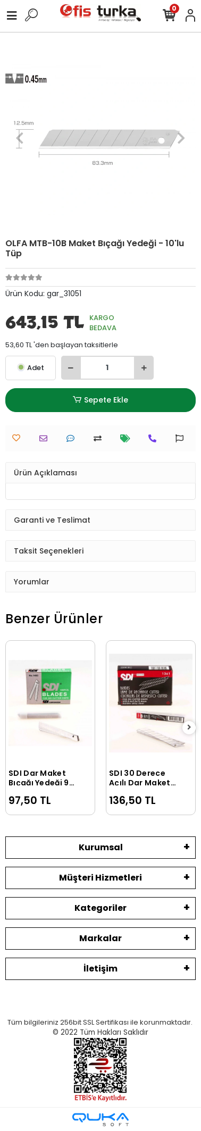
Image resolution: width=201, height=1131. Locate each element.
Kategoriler (100, 908)
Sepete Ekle (100, 400)
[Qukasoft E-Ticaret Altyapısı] (100, 1119)
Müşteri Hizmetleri (100, 878)
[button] (19, 138)
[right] (189, 728)
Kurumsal (101, 847)
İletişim (100, 968)
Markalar (100, 938)
